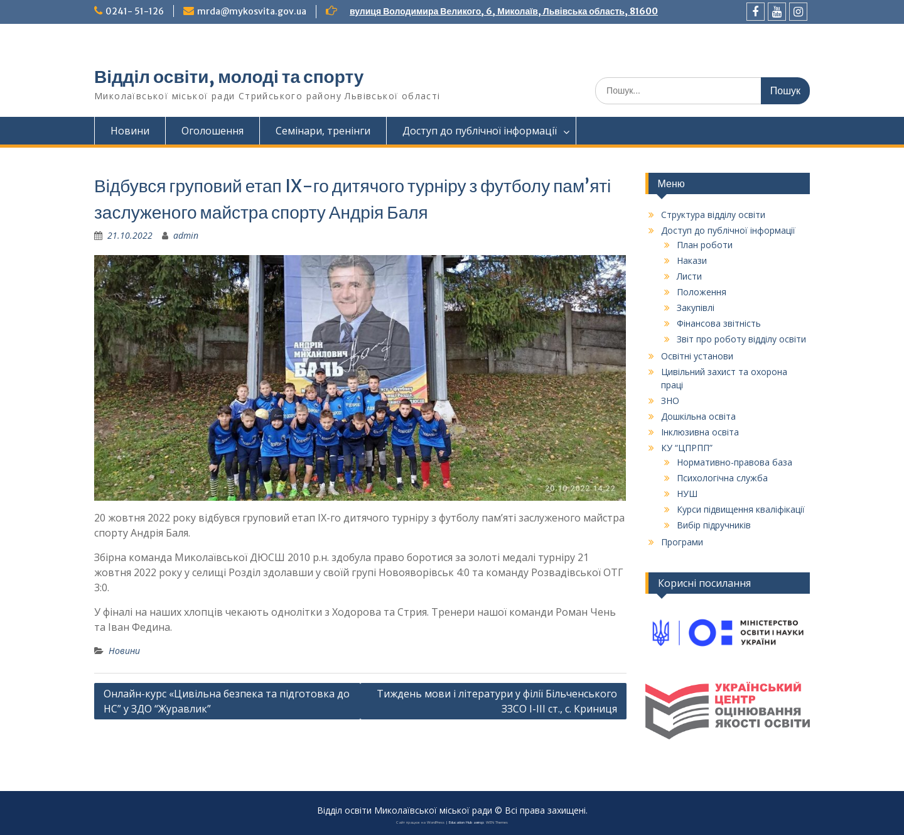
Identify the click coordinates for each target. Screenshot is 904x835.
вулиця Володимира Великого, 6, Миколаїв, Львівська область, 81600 (504, 11)
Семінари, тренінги (323, 131)
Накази (692, 260)
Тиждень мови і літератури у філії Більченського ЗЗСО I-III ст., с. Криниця (497, 701)
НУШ (687, 493)
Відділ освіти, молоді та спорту (228, 76)
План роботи (705, 245)
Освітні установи (697, 356)
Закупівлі (695, 308)
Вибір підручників (714, 525)
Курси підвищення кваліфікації (741, 509)
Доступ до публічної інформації (479, 131)
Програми (682, 542)
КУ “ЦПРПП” (687, 448)
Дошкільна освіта (698, 416)
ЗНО (670, 401)
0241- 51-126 (134, 11)
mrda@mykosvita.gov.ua (251, 11)
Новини (129, 131)
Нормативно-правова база (734, 462)
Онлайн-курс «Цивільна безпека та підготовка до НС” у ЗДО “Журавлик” (227, 701)
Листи (689, 276)
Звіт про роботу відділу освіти (741, 339)
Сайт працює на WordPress (420, 822)
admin (185, 235)
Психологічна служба (722, 478)
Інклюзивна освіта (700, 432)
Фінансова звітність (719, 323)
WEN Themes (497, 822)
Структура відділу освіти (713, 215)
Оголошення (212, 131)
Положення (701, 292)
